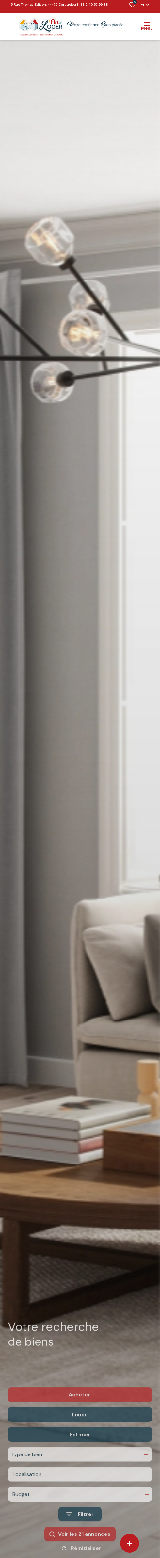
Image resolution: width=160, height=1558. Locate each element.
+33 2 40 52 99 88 (93, 4)
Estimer (80, 1450)
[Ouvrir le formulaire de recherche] (80, 1530)
